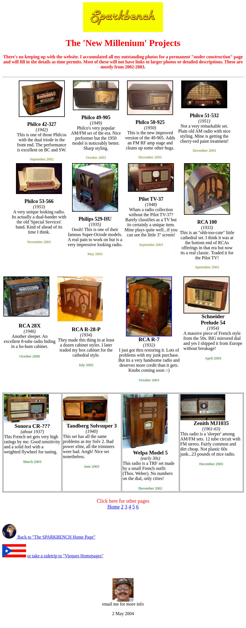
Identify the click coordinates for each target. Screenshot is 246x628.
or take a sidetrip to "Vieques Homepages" (65, 555)
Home (113, 507)
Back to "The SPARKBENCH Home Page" (56, 537)
